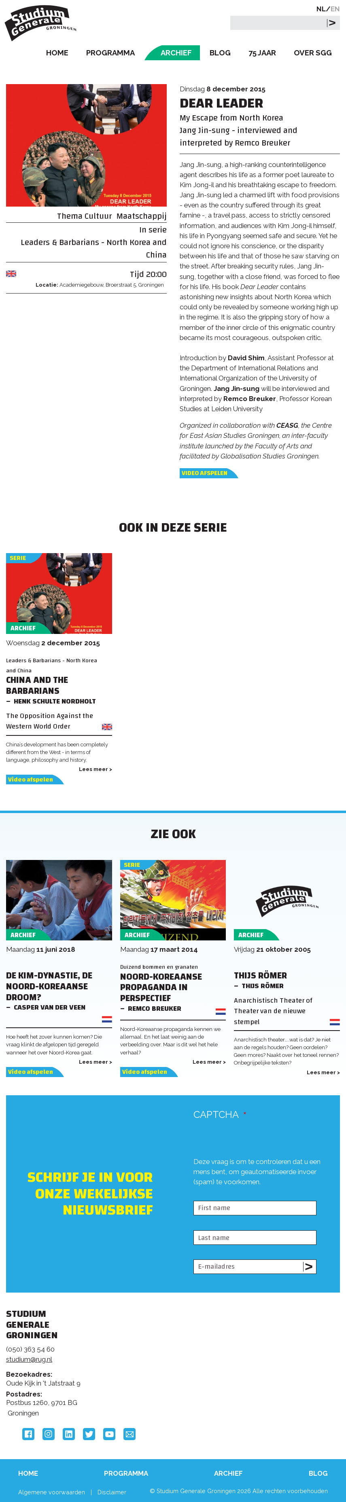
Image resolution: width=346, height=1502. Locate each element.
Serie (18, 558)
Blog (220, 53)
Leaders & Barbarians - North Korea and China (94, 248)
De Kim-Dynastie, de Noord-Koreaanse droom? (49, 987)
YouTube (109, 1434)
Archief (176, 53)
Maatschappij (142, 216)
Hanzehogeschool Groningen (279, 1377)
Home (57, 53)
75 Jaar (262, 53)
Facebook (28, 1434)
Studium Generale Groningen (42, 23)
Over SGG (313, 53)
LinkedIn (69, 1434)
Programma (110, 53)
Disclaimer (112, 1492)
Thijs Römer (260, 976)
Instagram (48, 1434)
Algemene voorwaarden (51, 1492)
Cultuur (98, 216)
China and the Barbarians (37, 685)
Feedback (168, 1355)
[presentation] (254, 1194)
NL (321, 9)
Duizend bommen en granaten (159, 966)
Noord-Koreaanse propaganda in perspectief (161, 988)
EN (335, 9)
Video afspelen (204, 473)
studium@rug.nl (29, 1359)
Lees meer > (95, 769)
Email (129, 1434)
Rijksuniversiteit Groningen (279, 1343)
